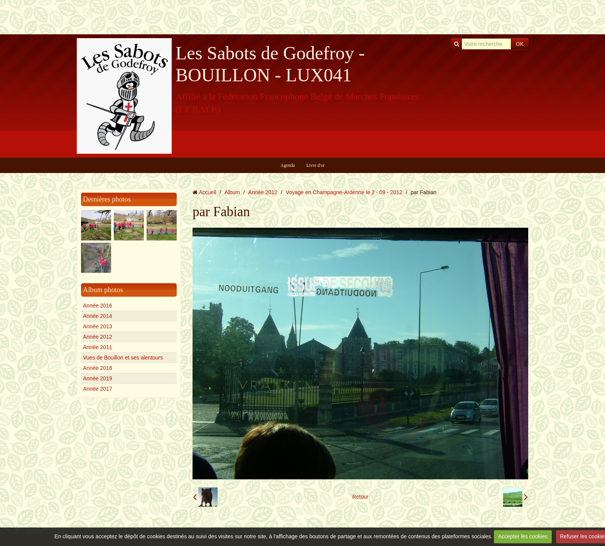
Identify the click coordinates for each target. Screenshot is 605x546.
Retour (360, 497)
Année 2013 (97, 326)
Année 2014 (97, 316)
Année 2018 (97, 368)
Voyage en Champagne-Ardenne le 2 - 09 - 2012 (344, 192)
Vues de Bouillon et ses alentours (123, 357)
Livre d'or (315, 165)
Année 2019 (97, 378)
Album (232, 192)
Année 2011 (97, 347)
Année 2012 (97, 337)
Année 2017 (97, 389)
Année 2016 (97, 305)
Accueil (207, 192)
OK (520, 44)
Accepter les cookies (523, 536)
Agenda (288, 165)
